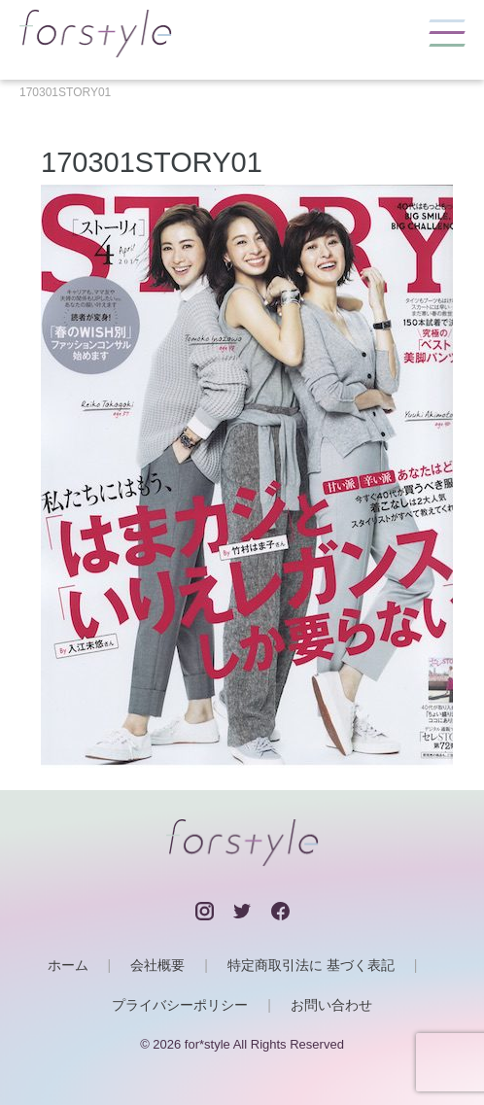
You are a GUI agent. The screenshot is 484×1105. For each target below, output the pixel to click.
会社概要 (157, 965)
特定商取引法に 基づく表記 (311, 965)
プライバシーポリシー (180, 1005)
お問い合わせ (331, 1005)
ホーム (68, 965)
